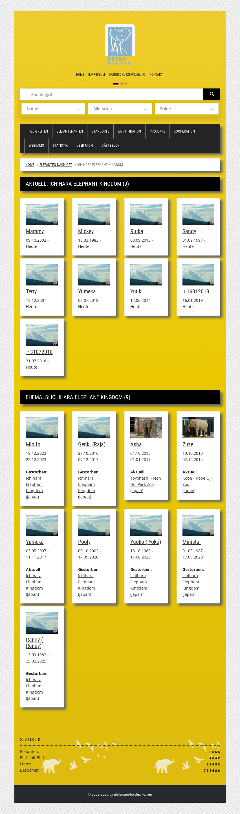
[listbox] (53, 108)
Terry (31, 291)
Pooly (84, 541)
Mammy (35, 231)
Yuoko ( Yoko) (145, 541)
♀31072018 (39, 351)
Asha (136, 444)
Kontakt (156, 75)
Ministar (191, 541)
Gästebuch (111, 145)
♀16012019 (195, 291)
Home (80, 75)
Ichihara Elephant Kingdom (34, 484)
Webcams (36, 145)
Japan (32, 496)
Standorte (100, 131)
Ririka (136, 231)
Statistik (60, 145)
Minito (33, 444)
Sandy (189, 231)
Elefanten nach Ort (55, 165)
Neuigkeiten (38, 131)
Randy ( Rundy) (34, 642)
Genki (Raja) (91, 444)
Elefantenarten (70, 131)
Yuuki (136, 291)
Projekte (157, 131)
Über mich (84, 145)
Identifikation (129, 131)
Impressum (96, 75)
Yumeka (87, 291)
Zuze (187, 444)
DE (120, 84)
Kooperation (184, 131)
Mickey (86, 231)
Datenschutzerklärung (127, 75)
